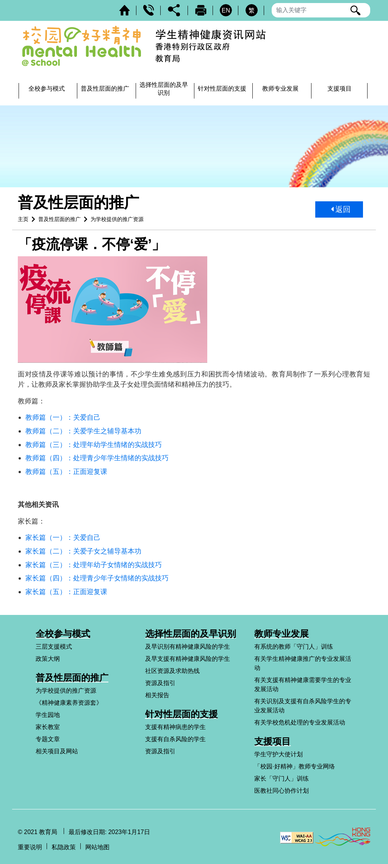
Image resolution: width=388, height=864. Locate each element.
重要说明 (30, 847)
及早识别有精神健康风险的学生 (187, 646)
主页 (23, 219)
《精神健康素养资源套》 (69, 702)
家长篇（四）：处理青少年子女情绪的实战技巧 (97, 578)
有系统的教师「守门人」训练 (293, 646)
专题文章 (48, 739)
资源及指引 (160, 683)
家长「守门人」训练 (281, 778)
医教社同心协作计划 (281, 790)
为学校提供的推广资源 (117, 219)
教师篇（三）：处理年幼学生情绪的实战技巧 (93, 444)
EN (226, 10)
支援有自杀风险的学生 (175, 739)
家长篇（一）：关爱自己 (62, 537)
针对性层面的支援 (181, 714)
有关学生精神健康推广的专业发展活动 (302, 663)
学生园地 (48, 715)
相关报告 (157, 695)
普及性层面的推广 (59, 219)
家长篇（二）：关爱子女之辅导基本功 (83, 551)
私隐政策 (64, 847)
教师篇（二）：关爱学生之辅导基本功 (83, 431)
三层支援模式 (54, 646)
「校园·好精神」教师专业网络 (294, 766)
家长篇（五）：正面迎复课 (66, 592)
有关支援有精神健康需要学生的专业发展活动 (302, 684)
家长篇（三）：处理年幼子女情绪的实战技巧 (93, 565)
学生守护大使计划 (278, 754)
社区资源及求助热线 (172, 671)
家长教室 (48, 727)
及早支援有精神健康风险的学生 (187, 658)
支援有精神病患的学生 (175, 727)
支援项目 (272, 741)
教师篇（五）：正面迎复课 (66, 471)
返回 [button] (341, 209)
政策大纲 (48, 658)
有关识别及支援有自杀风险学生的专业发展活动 (302, 705)
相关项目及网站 (57, 751)
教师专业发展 (281, 634)
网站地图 (97, 847)
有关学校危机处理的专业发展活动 (299, 722)
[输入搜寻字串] (321, 10)
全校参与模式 (63, 634)
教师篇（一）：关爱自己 (62, 417)
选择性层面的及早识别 (190, 634)
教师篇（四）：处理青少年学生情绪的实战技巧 (97, 458)
